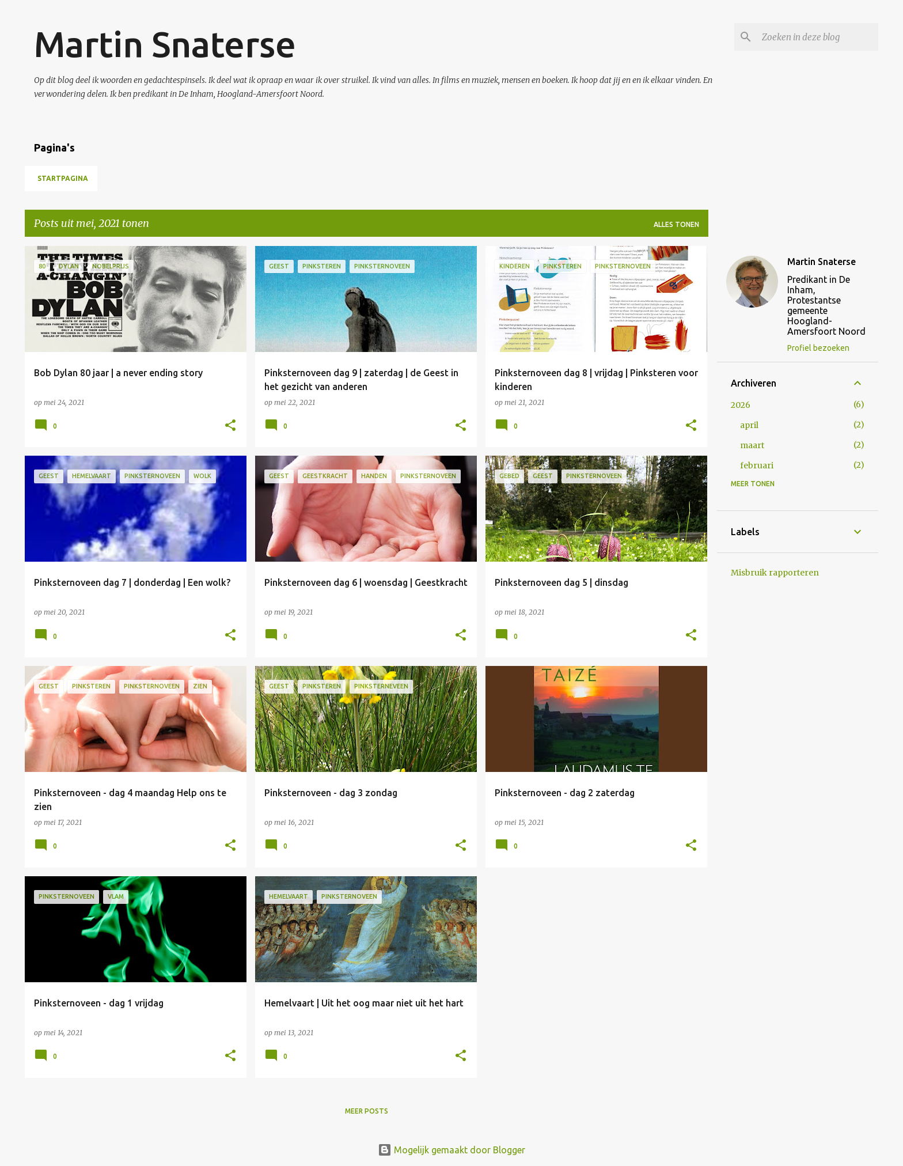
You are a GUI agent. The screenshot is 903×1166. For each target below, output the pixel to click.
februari (756, 465)
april (749, 425)
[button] (230, 426)
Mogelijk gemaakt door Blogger (451, 1150)
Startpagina (62, 178)
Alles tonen (676, 224)
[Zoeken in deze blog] (817, 37)
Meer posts (366, 1111)
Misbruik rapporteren (775, 572)
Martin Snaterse (165, 44)
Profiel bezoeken (818, 348)
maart (752, 445)
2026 (740, 405)
